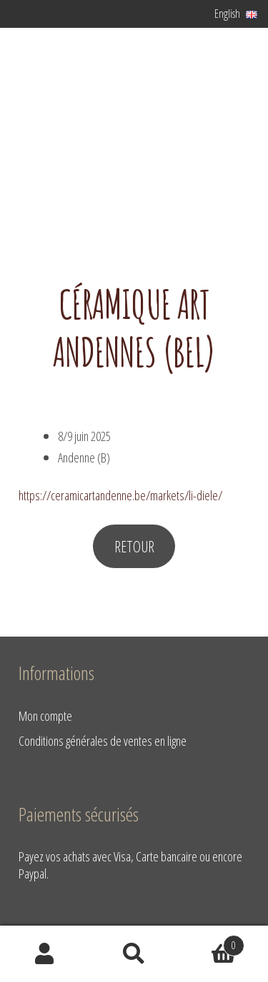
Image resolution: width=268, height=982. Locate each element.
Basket (211, 942)
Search (134, 954)
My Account (44, 954)
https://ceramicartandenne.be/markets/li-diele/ (120, 495)
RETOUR (134, 546)
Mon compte (45, 715)
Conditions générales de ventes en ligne (103, 740)
